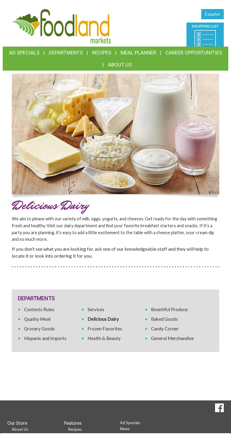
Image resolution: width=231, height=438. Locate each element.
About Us (120, 65)
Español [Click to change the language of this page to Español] (212, 14)
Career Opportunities (193, 53)
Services (96, 309)
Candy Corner (165, 328)
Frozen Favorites (105, 328)
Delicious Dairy (103, 319)
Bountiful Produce (169, 309)
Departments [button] (66, 53)
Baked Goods (164, 319)
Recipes (101, 53)
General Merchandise (172, 338)
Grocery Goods (39, 328)
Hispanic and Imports (45, 338)
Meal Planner (138, 53)
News (125, 428)
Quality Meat (37, 319)
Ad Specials (24, 53)
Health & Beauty (104, 338)
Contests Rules (39, 309)
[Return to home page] (61, 25)
